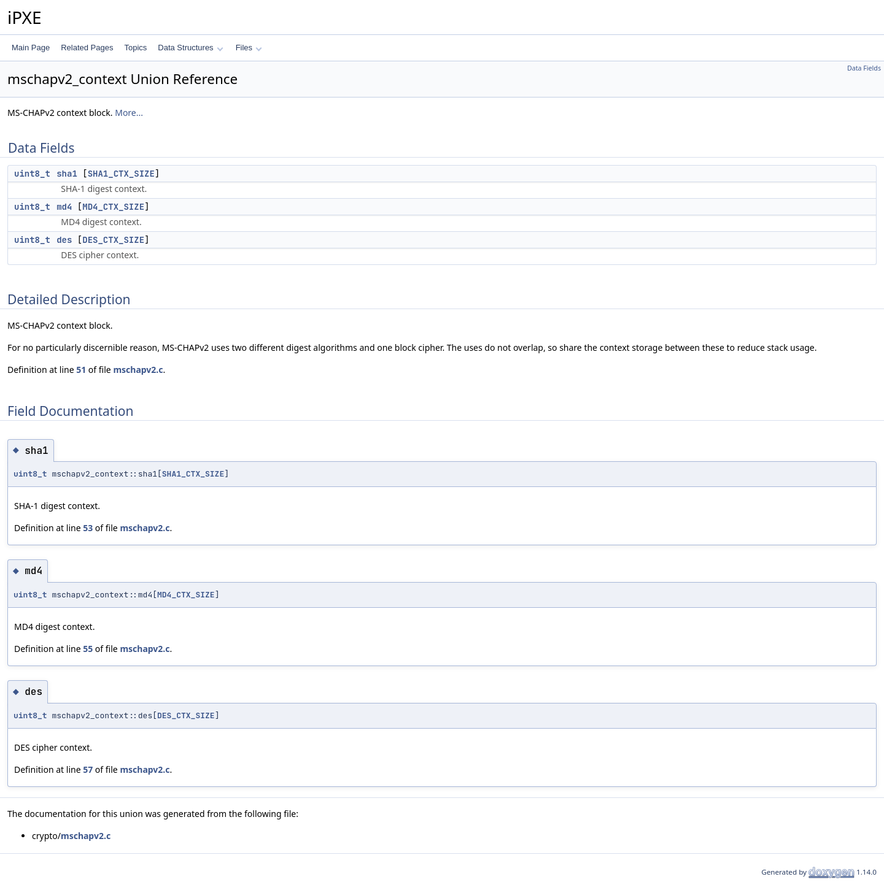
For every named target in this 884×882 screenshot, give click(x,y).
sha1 (66, 173)
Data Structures (190, 47)
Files (249, 47)
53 (88, 528)
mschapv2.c (138, 369)
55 (88, 648)
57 (88, 769)
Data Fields (864, 68)
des (64, 239)
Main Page (31, 47)
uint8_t (32, 173)
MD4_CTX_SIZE (113, 206)
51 (81, 369)
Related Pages (87, 47)
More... (129, 112)
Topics (135, 47)
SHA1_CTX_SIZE (121, 173)
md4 (64, 206)
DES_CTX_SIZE (113, 239)
